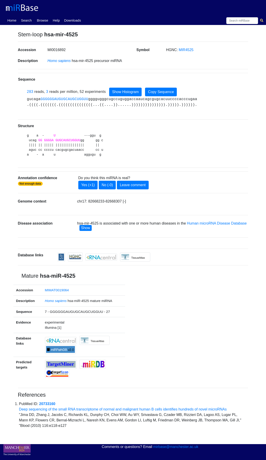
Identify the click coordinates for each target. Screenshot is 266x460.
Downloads (72, 20)
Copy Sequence (161, 92)
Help (56, 20)
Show (85, 228)
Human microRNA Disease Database (217, 223)
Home (12, 20)
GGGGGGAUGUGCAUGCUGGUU (64, 99)
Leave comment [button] (133, 185)
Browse (42, 20)
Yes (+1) (88, 185)
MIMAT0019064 (57, 290)
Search (26, 20)
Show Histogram (125, 92)
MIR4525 (186, 50)
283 (30, 92)
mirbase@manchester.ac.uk (175, 447)
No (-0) (107, 185)
